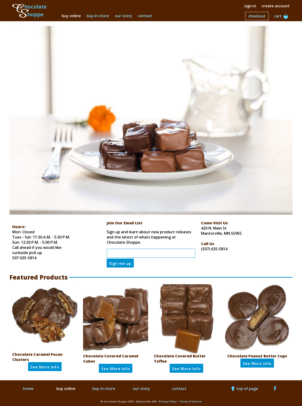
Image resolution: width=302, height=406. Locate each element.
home (28, 388)
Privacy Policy (168, 401)
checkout (256, 16)
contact (145, 15)
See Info (44, 367)
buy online (71, 15)
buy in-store (98, 15)
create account (276, 5)
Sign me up (120, 263)
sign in (250, 5)
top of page (243, 388)
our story (123, 15)
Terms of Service (190, 401)
